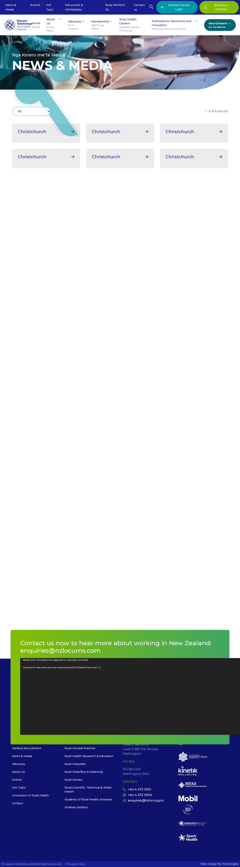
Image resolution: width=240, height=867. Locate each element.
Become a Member (216, 7)
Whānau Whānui (76, 807)
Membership (102, 25)
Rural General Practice (80, 748)
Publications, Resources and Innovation (175, 25)
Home (36, 25)
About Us (54, 24)
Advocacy (76, 25)
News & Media (22, 756)
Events (35, 5)
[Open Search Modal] (151, 7)
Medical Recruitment (26, 748)
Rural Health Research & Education (89, 756)
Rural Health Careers (132, 25)
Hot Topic (19, 787)
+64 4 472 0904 (137, 795)
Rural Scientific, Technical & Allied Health (88, 789)
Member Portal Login (175, 7)
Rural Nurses (73, 779)
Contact (17, 803)
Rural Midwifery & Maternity (84, 772)
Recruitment (220, 25)
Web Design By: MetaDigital (219, 864)
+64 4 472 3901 (137, 789)
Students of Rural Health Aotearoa (88, 799)
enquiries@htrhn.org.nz (143, 800)
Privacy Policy (76, 864)
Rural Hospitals (75, 764)
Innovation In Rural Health (30, 795)
